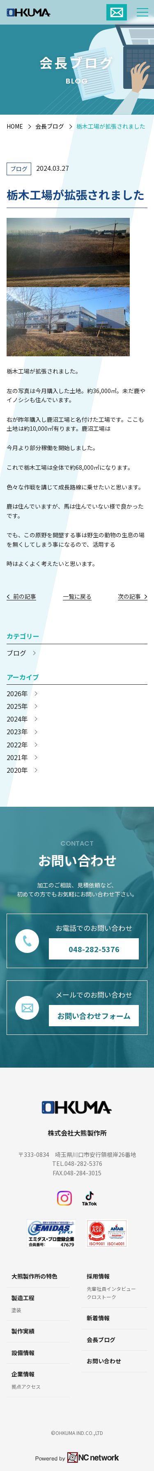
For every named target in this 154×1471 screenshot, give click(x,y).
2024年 (17, 719)
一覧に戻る (77, 596)
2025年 (17, 706)
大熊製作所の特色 (34, 1276)
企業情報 (22, 1374)
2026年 (17, 693)
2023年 (17, 732)
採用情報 (98, 1276)
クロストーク (101, 1297)
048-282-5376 (94, 948)
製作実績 (22, 1331)
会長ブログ (49, 126)
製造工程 (22, 1298)
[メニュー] (142, 12)
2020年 (17, 770)
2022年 (17, 745)
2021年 (17, 757)
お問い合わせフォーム (94, 1015)
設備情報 (22, 1353)
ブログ (19, 169)
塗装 (16, 1310)
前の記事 (24, 596)
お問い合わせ (104, 1361)
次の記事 (129, 596)
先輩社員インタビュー (111, 1288)
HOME (15, 126)
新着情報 (98, 1318)
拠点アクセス (26, 1386)
